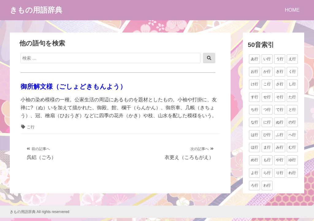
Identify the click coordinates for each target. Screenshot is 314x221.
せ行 (267, 97)
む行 (292, 147)
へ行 (292, 135)
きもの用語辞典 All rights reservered (39, 212)
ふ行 (279, 135)
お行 (254, 71)
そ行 (279, 97)
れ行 (292, 173)
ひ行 (267, 135)
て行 (279, 109)
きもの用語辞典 (36, 10)
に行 (267, 122)
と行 (292, 109)
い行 (267, 59)
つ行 (267, 109)
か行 (267, 71)
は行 (254, 135)
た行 (292, 97)
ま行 (267, 147)
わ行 (267, 185)
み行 (279, 147)
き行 (279, 71)
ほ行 (254, 147)
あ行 (254, 59)
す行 (254, 97)
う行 (279, 59)
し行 (292, 84)
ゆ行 (292, 160)
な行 (254, 122)
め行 (254, 160)
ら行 (267, 173)
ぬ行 (279, 122)
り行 (279, 173)
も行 (267, 160)
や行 (279, 160)
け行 (254, 84)
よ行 (254, 173)
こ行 (31, 127)
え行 (292, 59)
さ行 (279, 84)
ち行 (254, 109)
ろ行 (254, 185)
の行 (292, 122)
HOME (292, 10)
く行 (292, 71)
